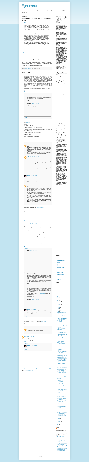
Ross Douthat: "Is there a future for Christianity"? (62, 356)
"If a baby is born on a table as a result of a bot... (62, 401)
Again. (58, 408)
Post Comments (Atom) (29, 370)
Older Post (50, 368)
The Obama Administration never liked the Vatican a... (62, 339)
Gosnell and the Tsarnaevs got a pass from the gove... (62, 337)
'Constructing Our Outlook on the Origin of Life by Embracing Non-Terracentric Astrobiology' (62, 443)
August (59, 307)
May (58, 311)
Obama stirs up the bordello (61, 388)
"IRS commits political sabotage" (60, 350)
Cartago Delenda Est (60, 257)
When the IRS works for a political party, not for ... (61, 345)
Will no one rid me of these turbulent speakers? (61, 343)
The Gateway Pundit (60, 274)
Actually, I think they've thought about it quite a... (62, 325)
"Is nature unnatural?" (60, 341)
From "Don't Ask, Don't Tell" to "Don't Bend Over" (62, 368)
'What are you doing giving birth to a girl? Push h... (62, 390)
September (59, 305)
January (59, 421)
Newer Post (23, 368)
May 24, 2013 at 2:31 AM (33, 175)
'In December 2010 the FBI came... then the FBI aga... (62, 315)
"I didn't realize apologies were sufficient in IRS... (62, 383)
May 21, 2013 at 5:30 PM (35, 299)
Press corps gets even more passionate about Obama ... (62, 358)
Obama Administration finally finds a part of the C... (61, 370)
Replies (26, 93)
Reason (58, 269)
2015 (58, 297)
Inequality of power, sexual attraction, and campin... (61, 363)
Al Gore (25, 22)
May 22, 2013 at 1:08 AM (32, 336)
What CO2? (28, 122)
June (58, 310)
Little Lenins (59, 317)
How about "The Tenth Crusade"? (60, 321)
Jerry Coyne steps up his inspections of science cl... (62, 415)
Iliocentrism (59, 265)
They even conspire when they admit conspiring (62, 335)
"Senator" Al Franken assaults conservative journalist (62, 319)
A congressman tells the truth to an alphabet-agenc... (62, 365)
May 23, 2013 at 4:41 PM (35, 156)
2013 (58, 300)
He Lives (58, 262)
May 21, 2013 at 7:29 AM (35, 103)
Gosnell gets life (59, 378)
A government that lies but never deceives (61, 374)
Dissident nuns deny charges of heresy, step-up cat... (62, 413)
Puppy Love (59, 405)
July (58, 308)
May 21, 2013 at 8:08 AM (33, 121)
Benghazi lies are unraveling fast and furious (61, 394)
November (59, 303)
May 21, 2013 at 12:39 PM (34, 250)
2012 (58, 423)
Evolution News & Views (61, 260)
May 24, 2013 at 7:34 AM (35, 185)
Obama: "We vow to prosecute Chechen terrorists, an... (62, 403)
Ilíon (28, 175)
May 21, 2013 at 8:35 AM (40, 207)
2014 (58, 299)
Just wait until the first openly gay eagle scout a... (61, 323)
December (59, 301)
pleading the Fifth (43, 321)
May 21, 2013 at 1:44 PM (35, 272)
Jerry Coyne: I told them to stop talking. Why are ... (62, 352)
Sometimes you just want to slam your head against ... (61, 372)
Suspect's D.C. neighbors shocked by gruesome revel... (61, 386)
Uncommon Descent (60, 277)
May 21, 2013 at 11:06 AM (33, 223)
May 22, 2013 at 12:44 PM (33, 345)
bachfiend (29, 156)
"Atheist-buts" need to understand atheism (61, 328)
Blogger (49, 456)
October (59, 304)
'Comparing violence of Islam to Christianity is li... (62, 410)
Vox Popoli (59, 279)
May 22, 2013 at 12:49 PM (33, 309)
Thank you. (59, 353)
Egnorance (30, 6)
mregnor (58, 428)
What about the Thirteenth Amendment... (61, 399)
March (59, 418)
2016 (58, 296)
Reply (25, 91)
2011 (58, 424)
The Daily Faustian (60, 272)
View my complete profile (60, 436)
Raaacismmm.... (60, 329)
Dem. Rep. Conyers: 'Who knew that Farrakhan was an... (61, 360)
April (58, 417)
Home (37, 368)
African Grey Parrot (42, 293)
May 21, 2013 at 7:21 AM (35, 95)
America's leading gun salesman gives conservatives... (60, 380)
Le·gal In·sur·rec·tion (60, 267)
